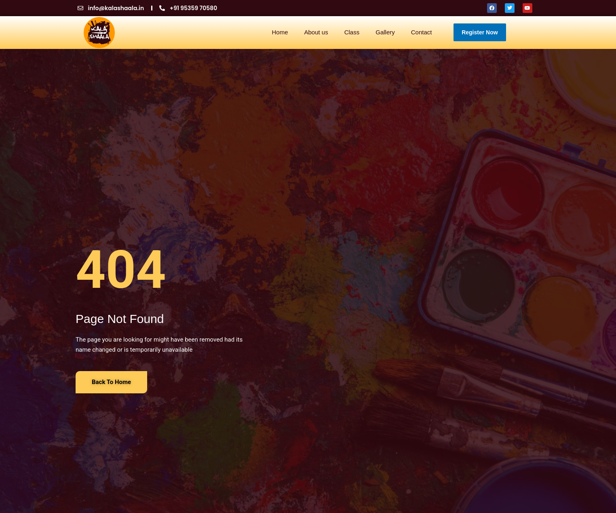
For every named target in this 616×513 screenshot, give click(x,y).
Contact (421, 32)
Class (352, 32)
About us (316, 32)
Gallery (385, 32)
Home (280, 32)
